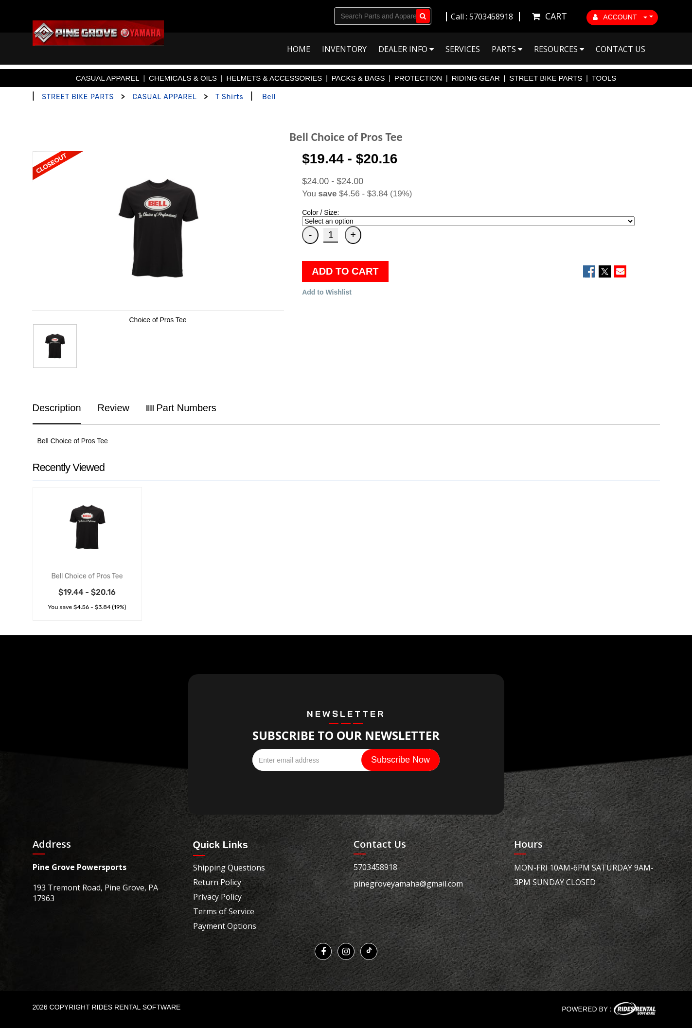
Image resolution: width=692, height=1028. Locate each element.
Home (298, 49)
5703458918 (375, 867)
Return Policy (217, 882)
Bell (269, 97)
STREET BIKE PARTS (545, 78)
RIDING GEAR (476, 78)
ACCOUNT (620, 17)
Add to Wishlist (327, 292)
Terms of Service (223, 911)
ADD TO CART (345, 271)
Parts (507, 49)
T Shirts (229, 97)
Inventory (344, 49)
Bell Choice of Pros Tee (87, 576)
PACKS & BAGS (358, 78)
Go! (421, 16)
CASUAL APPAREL (108, 78)
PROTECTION (418, 78)
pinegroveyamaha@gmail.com (408, 883)
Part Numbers (181, 407)
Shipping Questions (229, 867)
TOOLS (604, 78)
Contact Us (620, 49)
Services (462, 49)
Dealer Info (406, 49)
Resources (559, 49)
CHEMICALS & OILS (183, 78)
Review (113, 407)
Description (57, 407)
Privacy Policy (217, 896)
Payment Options (224, 926)
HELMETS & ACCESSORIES (274, 78)
